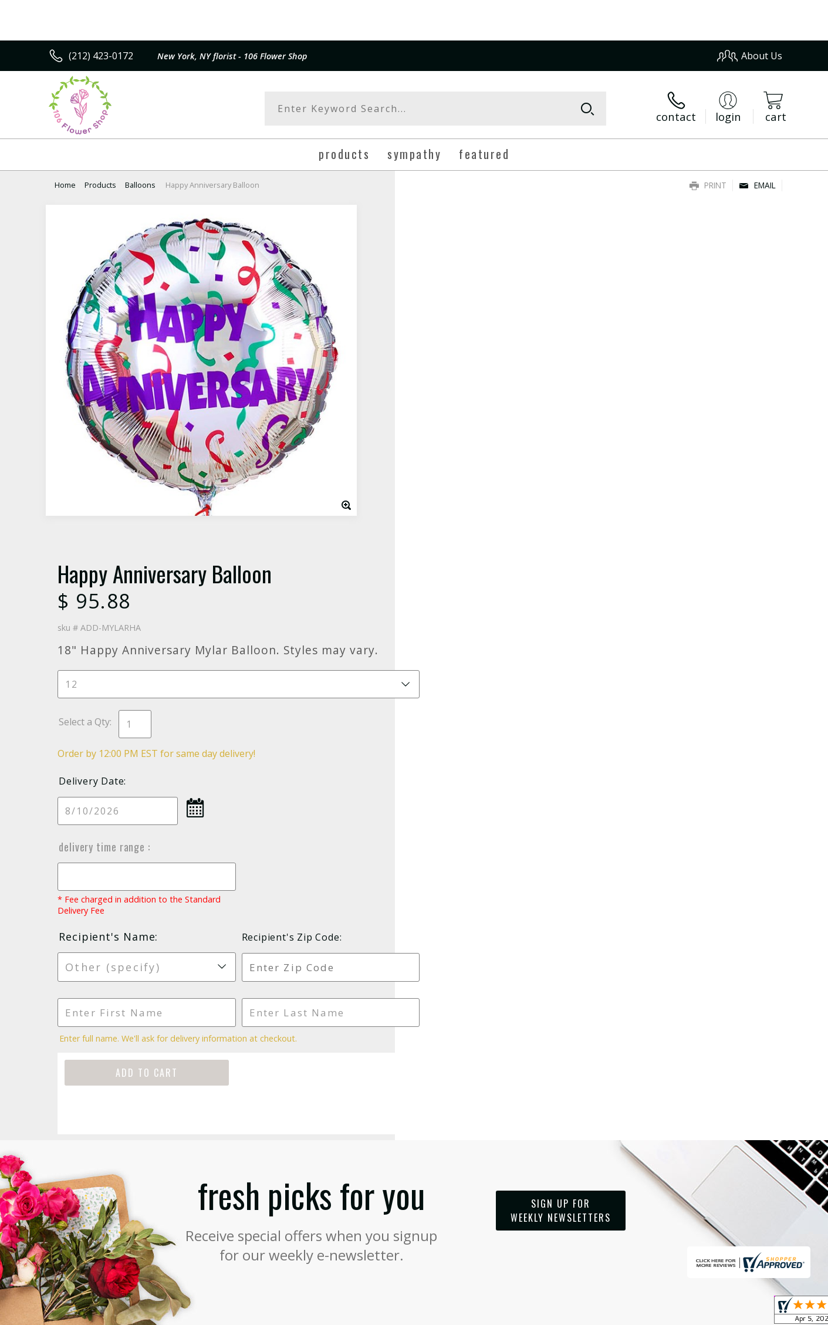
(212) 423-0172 (101, 55)
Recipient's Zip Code (647, 579)
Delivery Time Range (460, 489)
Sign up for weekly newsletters (561, 853)
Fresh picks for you (312, 859)
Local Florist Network (678, 1312)
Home (65, 185)
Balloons (140, 185)
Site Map (751, 1312)
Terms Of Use (527, 1312)
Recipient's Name (463, 579)
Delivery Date (448, 423)
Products (100, 185)
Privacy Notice (596, 1312)
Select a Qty (441, 364)
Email (757, 185)
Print (708, 185)
